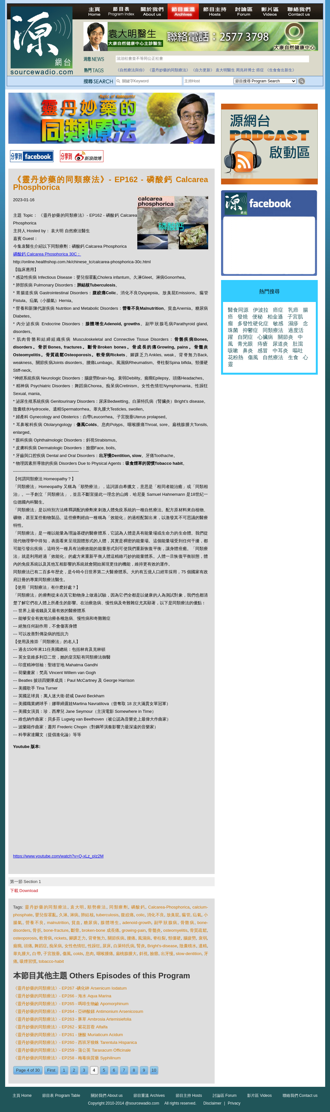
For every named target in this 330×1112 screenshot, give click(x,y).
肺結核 (87, 914)
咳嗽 (233, 350)
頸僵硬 (174, 938)
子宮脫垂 (51, 953)
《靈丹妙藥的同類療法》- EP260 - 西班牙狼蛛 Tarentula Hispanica (75, 1042)
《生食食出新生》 (280, 70)
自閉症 (245, 337)
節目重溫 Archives (149, 1095)
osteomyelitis (175, 930)
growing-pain (134, 930)
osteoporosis (25, 938)
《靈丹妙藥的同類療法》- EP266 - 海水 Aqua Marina (62, 995)
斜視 (143, 953)
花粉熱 (235, 357)
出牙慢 (167, 953)
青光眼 (245, 344)
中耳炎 (280, 350)
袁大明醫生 (225, 70)
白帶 (36, 953)
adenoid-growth (136, 922)
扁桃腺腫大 (126, 953)
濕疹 (293, 323)
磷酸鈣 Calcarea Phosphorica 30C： (47, 254)
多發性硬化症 (253, 323)
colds (78, 953)
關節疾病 (116, 938)
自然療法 (273, 357)
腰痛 (131, 938)
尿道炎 (280, 344)
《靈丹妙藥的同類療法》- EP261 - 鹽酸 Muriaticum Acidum (68, 1034)
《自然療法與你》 (131, 70)
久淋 (63, 914)
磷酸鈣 (138, 907)
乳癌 (293, 310)
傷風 (67, 953)
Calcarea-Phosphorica (169, 907)
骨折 (37, 930)
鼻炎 (248, 350)
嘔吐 (298, 350)
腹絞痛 (127, 914)
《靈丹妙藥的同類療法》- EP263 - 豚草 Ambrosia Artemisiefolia (72, 1019)
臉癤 (154, 953)
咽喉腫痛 (104, 953)
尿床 (106, 945)
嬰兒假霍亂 (45, 914)
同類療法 (273, 330)
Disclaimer (212, 1103)
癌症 (260, 70)
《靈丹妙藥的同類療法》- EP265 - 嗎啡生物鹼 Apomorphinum (71, 1003)
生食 (293, 357)
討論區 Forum (225, 1095)
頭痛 (28, 945)
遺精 (203, 945)
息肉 (89, 953)
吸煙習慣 (28, 961)
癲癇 (17, 945)
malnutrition (58, 922)
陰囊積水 (188, 945)
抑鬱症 (250, 330)
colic (140, 914)
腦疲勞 (189, 938)
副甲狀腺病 (166, 922)
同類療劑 (118, 907)
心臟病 (265, 337)
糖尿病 (91, 922)
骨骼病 (187, 922)
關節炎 (285, 337)
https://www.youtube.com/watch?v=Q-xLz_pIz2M (58, 856)
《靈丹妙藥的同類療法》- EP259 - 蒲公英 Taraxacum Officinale (72, 1050)
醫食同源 (238, 310)
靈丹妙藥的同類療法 (46, 907)
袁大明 (77, 907)
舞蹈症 (40, 945)
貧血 (76, 922)
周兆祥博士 (245, 70)
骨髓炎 (154, 930)
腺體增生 (110, 922)
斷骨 (75, 930)
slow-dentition (189, 953)
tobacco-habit (51, 961)
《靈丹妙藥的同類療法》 (169, 70)
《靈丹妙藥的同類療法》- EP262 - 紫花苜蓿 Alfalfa (60, 1026)
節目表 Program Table (61, 1095)
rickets (60, 938)
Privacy (234, 1103)
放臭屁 (173, 914)
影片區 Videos (259, 1095)
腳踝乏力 (77, 938)
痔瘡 (262, 344)
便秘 (257, 316)
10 (153, 1070)
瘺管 (186, 914)
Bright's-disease (162, 945)
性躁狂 (94, 945)
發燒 (243, 316)
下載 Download (24, 890)
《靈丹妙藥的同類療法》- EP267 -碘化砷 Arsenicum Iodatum (70, 988)
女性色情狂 (74, 945)
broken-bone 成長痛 (100, 930)
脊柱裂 (159, 938)
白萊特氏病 (123, 945)
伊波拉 (260, 310)
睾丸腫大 (21, 953)
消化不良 (155, 914)
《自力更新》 (202, 70)
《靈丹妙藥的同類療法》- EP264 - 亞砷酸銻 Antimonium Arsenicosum (78, 1011)
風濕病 (144, 938)
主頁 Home (22, 1095)
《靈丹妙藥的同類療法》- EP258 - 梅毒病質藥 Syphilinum (67, 1057)
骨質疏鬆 (198, 930)
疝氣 (197, 914)
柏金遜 (275, 316)
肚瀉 (298, 344)
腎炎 (141, 945)
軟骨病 (45, 938)
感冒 (262, 350)
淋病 (74, 914)
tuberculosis (107, 914)
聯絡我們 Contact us (300, 1095)
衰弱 (203, 938)
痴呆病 (55, 945)
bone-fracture (56, 930)
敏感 (278, 323)
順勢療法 (96, 907)
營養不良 (34, 922)
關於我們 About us (107, 1095)
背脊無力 (96, 938)
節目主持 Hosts (189, 1095)
